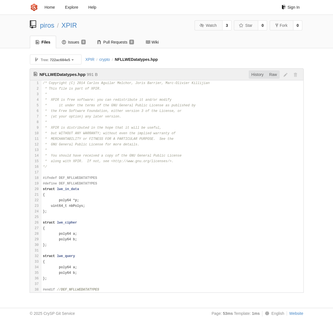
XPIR (69, 25)
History (257, 74)
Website (296, 313)
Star (245, 25)
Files (43, 42)
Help (92, 7)
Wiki (152, 42)
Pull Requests (115, 42)
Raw (273, 74)
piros (47, 25)
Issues (74, 42)
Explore (71, 7)
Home (50, 7)
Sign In (291, 7)
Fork (281, 25)
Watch (208, 25)
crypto (104, 59)
